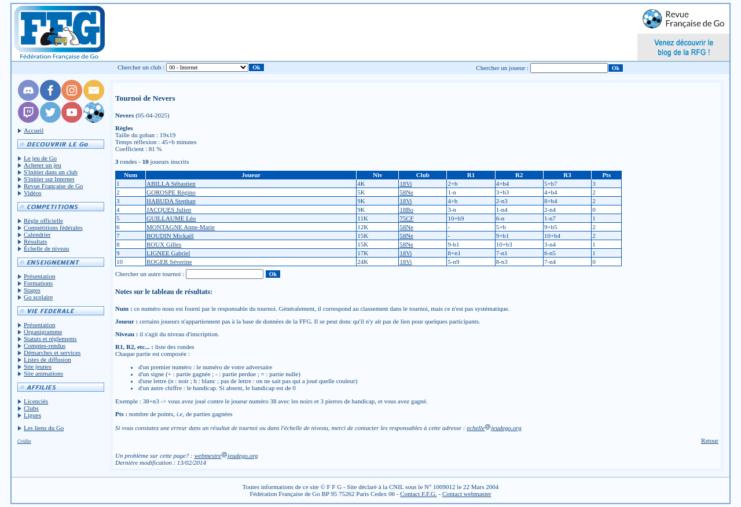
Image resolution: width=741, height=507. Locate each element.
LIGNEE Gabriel (168, 252)
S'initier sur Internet (49, 178)
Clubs (31, 408)
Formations (38, 283)
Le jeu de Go (40, 158)
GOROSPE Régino (171, 192)
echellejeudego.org (494, 427)
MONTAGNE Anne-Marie (180, 226)
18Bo (406, 209)
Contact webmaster (466, 493)
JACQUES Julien (168, 209)
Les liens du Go (44, 427)
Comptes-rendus (44, 345)
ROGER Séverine (169, 261)
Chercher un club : (141, 67)
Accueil (33, 130)
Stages (32, 289)
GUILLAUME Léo (171, 218)
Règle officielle (43, 220)
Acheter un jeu (42, 164)
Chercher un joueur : (502, 67)
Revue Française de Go (53, 185)
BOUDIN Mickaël (170, 235)
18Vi (405, 183)
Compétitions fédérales (53, 227)
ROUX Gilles (163, 244)
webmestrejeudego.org (226, 455)
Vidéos (33, 192)
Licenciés (36, 401)
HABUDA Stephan (171, 200)
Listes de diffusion (47, 359)
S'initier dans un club (51, 171)
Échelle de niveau (46, 248)
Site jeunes (38, 366)
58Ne (406, 192)
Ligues (32, 415)
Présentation (39, 276)
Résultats (35, 241)
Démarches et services (52, 352)
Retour (709, 440)
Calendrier (37, 234)
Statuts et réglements (50, 338)
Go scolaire (38, 296)
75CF (406, 218)
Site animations (43, 373)
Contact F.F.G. (418, 493)
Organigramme (43, 331)
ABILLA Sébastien (171, 183)
